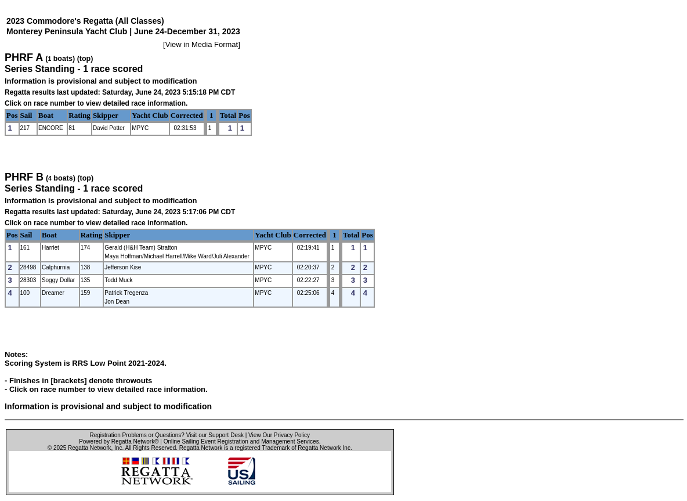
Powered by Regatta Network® (118, 441)
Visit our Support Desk (215, 435)
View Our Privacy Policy (279, 435)
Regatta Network (89, 448)
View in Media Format (201, 44)
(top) (85, 59)
